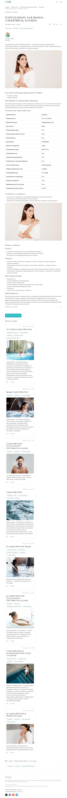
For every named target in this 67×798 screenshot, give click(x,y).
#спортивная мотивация (13, 498)
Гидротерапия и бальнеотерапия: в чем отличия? (18, 653)
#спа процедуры (26, 395)
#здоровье (8, 28)
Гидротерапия (14, 492)
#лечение (15, 28)
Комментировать (13, 315)
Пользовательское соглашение (40, 786)
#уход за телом (11, 721)
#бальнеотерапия (11, 549)
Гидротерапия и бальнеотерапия (28, 7)
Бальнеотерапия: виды (18, 547)
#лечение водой (19, 335)
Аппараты (41, 7)
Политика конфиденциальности (24, 786)
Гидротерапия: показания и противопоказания (17, 446)
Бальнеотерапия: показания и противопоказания (17, 598)
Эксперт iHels (9, 38)
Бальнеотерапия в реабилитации (16, 715)
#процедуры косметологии (14, 606)
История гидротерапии (19, 329)
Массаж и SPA (14, 7)
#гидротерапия (24, 332)
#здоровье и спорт (12, 495)
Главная (7, 7)
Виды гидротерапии (17, 392)
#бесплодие (21, 549)
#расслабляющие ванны (26, 28)
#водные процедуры (12, 332)
